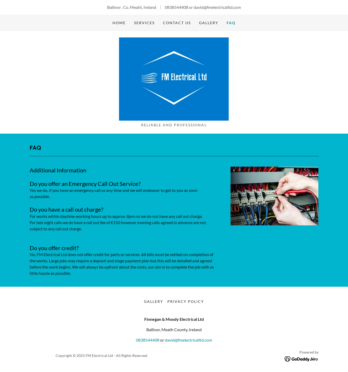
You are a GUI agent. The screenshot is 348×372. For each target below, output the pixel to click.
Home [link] (119, 23)
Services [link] (144, 23)
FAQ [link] (231, 23)
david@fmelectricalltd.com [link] (217, 7)
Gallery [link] (208, 23)
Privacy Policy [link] (185, 301)
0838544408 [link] (176, 7)
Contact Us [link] (177, 23)
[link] (174, 78)
